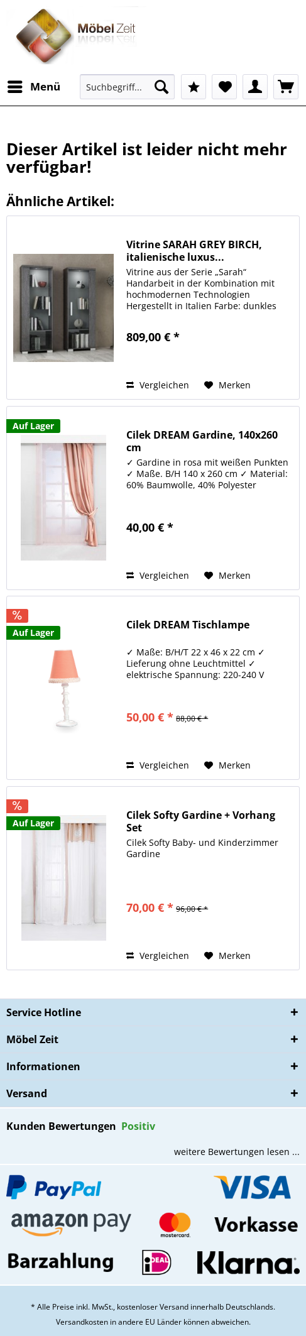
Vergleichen (157, 385)
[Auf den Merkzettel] (227, 385)
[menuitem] (33, 86)
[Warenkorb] (285, 86)
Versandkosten (82, 1322)
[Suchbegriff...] (127, 86)
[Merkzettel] (224, 86)
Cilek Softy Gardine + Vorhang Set (200, 821)
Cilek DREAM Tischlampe (187, 625)
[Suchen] (161, 86)
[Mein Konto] (255, 86)
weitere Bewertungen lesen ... (237, 1152)
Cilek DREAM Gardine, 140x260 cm (202, 441)
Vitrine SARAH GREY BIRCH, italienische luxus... (194, 250)
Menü (34, 85)
